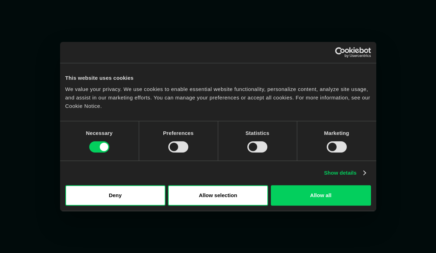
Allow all (321, 195)
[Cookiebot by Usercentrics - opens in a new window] (340, 52)
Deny (115, 195)
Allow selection (218, 195)
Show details (340, 173)
